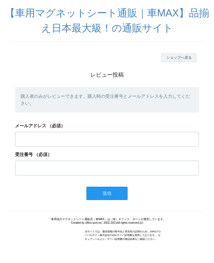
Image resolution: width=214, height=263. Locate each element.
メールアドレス (30, 125)
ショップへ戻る (179, 57)
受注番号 (24, 154)
